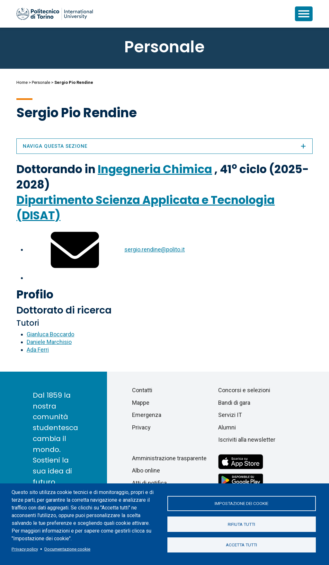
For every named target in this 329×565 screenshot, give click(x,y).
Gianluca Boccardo (50, 334)
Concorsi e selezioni (244, 390)
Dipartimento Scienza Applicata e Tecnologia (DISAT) (145, 207)
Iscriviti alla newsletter (246, 439)
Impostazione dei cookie (241, 503)
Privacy (141, 427)
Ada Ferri (38, 349)
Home (22, 82)
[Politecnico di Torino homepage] (54, 14)
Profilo (34, 294)
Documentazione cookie (67, 549)
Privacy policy (25, 549)
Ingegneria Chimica (155, 169)
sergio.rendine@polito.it (154, 249)
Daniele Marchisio (49, 342)
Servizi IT (230, 414)
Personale (41, 82)
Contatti (142, 390)
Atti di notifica (149, 483)
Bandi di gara (234, 402)
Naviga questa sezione (164, 146)
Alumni (227, 427)
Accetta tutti (241, 545)
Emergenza (146, 414)
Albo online (146, 470)
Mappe (140, 402)
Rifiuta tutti (241, 524)
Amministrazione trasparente (169, 458)
